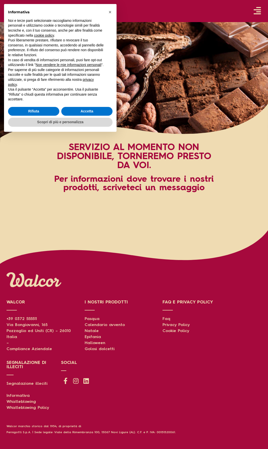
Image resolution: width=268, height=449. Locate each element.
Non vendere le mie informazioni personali (68, 378)
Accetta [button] (87, 424)
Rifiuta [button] (33, 424)
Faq (166, 319)
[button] (110, 325)
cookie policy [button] (44, 349)
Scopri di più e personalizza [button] (60, 435)
